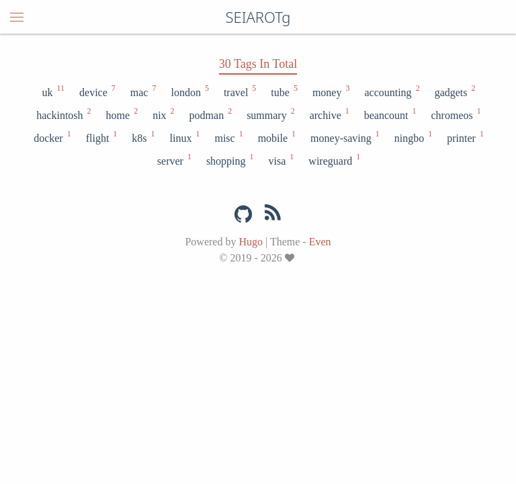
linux (184, 137)
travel (239, 91)
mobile (276, 137)
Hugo (251, 241)
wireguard (333, 160)
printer (464, 137)
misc (227, 137)
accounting (391, 91)
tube (283, 91)
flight (101, 137)
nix (163, 114)
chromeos (455, 114)
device (96, 91)
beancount (389, 114)
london (189, 91)
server (173, 160)
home (121, 114)
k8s (142, 137)
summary (270, 114)
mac (142, 91)
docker (52, 137)
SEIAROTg (257, 17)
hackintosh (62, 114)
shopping (229, 160)
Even (320, 241)
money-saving (344, 137)
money (330, 91)
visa (281, 160)
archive (329, 114)
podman (210, 114)
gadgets (454, 91)
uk (52, 91)
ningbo (412, 137)
